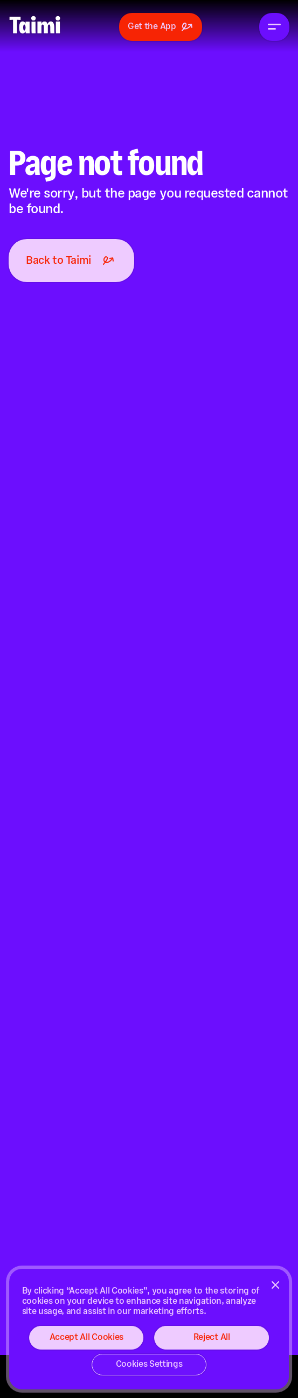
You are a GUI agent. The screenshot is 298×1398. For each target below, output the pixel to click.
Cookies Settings (149, 1364)
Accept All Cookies (86, 1337)
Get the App (160, 26)
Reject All (211, 1337)
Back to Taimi (71, 260)
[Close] (275, 1285)
